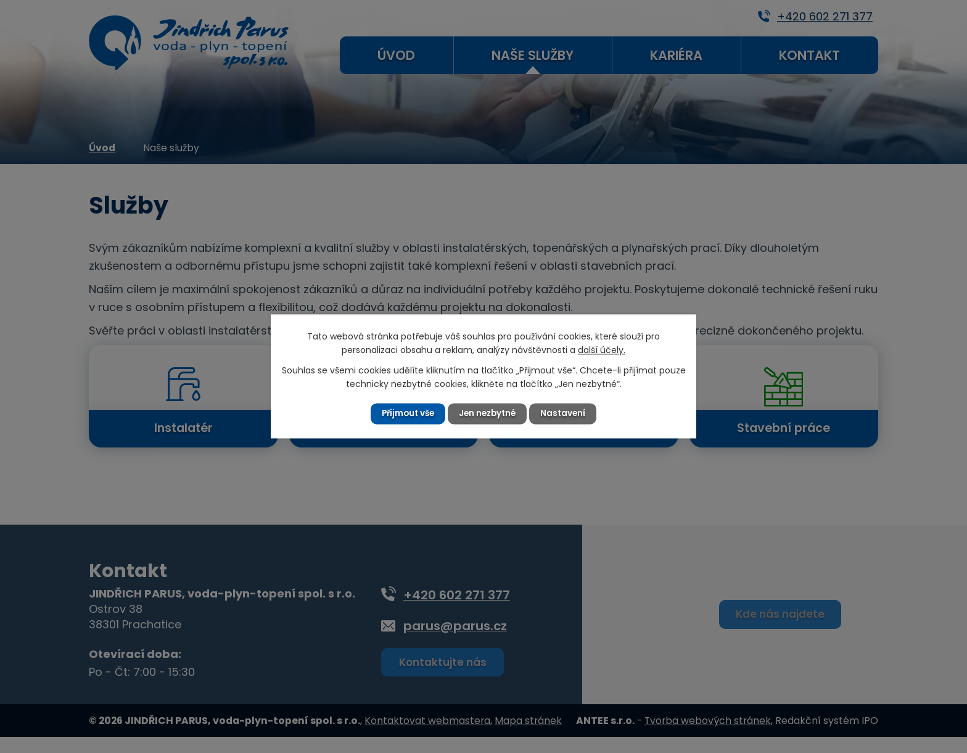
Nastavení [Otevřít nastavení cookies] (566, 413)
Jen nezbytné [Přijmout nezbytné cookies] (488, 413)
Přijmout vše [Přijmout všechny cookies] (405, 413)
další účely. (601, 350)
